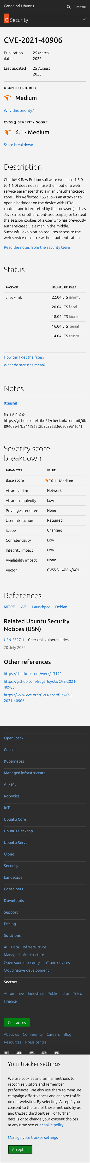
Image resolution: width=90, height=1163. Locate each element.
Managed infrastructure (25, 773)
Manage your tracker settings (33, 1137)
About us (11, 1034)
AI (5, 947)
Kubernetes (14, 761)
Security (11, 865)
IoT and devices (57, 962)
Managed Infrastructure (24, 955)
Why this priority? (19, 110)
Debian (61, 607)
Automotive (14, 993)
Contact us (17, 1022)
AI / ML (10, 784)
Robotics (11, 796)
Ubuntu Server (16, 842)
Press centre (36, 1042)
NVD (23, 607)
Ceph (8, 749)
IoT (7, 807)
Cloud (9, 854)
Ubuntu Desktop (18, 831)
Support (11, 912)
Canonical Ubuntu (19, 6)
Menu (81, 7)
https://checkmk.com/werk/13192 (33, 673)
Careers (53, 1034)
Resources (12, 1042)
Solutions (12, 935)
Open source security (22, 962)
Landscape (13, 877)
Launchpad (41, 607)
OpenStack (14, 738)
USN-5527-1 (14, 640)
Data (15, 947)
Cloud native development (26, 970)
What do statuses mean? (24, 365)
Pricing (10, 924)
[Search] (68, 7)
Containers (13, 889)
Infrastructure (34, 947)
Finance (10, 1001)
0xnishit (11, 403)
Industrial (36, 993)
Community (33, 1034)
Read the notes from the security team (37, 247)
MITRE (9, 607)
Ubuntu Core (15, 819)
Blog (67, 1034)
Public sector (58, 993)
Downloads (14, 900)
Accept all (20, 1149)
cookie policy (53, 1125)
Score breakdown (18, 145)
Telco (77, 993)
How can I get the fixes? (24, 357)
